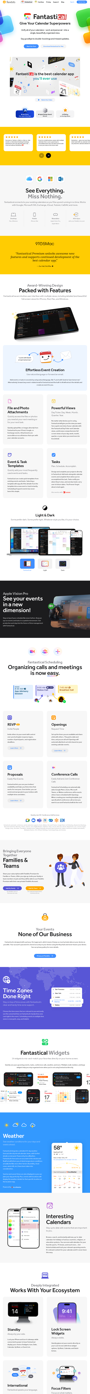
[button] (45, 243)
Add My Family (12, 888)
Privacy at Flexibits (45, 956)
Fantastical (26, 2)
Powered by (12, 1187)
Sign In (72, 2)
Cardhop (39, 2)
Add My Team (35, 888)
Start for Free (31, 46)
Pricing (48, 2)
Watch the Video (45, 100)
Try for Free (81, 2)
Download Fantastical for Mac (53, 46)
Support (56, 2)
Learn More (16, 748)
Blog (62, 2)
